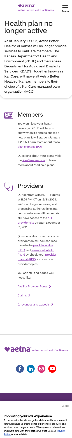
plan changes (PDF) (30, 146)
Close (65, 405)
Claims (22, 295)
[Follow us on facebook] (20, 369)
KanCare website (33, 160)
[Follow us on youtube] (52, 369)
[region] (36, 419)
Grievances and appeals (34, 304)
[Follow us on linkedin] (31, 369)
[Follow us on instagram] (41, 369)
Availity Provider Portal (32, 286)
